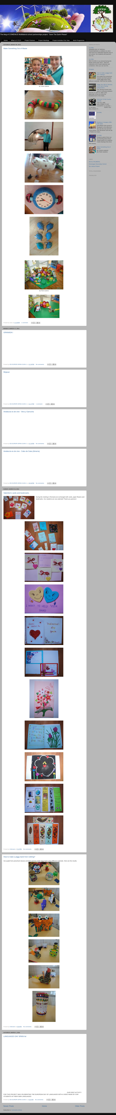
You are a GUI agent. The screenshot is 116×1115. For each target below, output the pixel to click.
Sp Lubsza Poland (94, 166)
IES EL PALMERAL (94, 161)
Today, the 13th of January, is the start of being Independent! (104, 86)
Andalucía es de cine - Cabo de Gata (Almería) (21, 451)
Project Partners (30, 40)
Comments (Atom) (16, 1110)
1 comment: (25, 322)
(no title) (91, 47)
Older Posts (80, 1106)
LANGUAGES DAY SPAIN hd (14, 1036)
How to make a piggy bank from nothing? (19, 857)
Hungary (91, 69)
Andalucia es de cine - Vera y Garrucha (18, 412)
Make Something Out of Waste (15, 48)
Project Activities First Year (61, 40)
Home (6, 40)
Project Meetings (43, 40)
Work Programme (78, 40)
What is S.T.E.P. (16, 40)
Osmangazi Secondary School (98, 164)
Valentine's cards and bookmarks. (16, 493)
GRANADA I (8, 332)
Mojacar (6, 372)
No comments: (40, 364)
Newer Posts (8, 1106)
